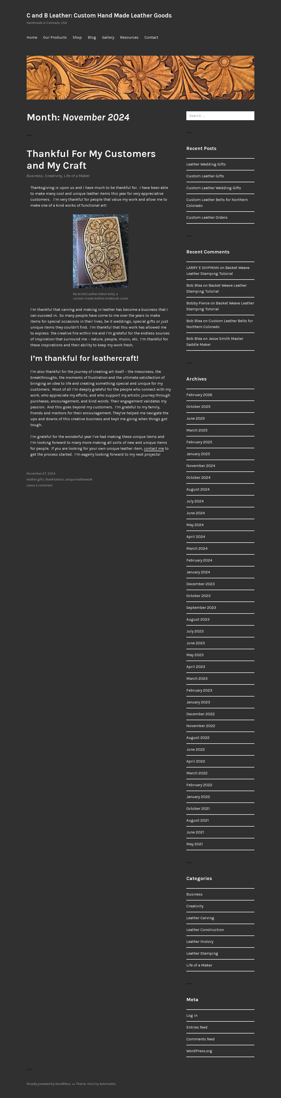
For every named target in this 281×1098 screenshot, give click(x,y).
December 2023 (200, 584)
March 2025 (197, 430)
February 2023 (199, 690)
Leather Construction (205, 929)
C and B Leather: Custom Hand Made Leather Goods (99, 15)
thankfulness (54, 479)
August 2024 (198, 489)
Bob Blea (194, 285)
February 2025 (199, 442)
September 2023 (201, 607)
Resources (129, 37)
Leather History (199, 941)
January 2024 (198, 572)
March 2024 (197, 548)
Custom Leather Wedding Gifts (213, 187)
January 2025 (198, 453)
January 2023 (198, 702)
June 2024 (195, 513)
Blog (92, 37)
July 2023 (195, 631)
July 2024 (195, 501)
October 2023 (198, 595)
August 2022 (198, 737)
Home (32, 37)
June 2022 (195, 749)
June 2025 (195, 418)
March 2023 (197, 678)
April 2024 (195, 536)
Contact (151, 37)
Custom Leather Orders (207, 217)
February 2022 (199, 784)
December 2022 (200, 714)
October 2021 (198, 808)
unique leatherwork (78, 479)
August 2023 (198, 619)
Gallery (108, 37)
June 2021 (195, 832)
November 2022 (200, 725)
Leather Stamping (202, 953)
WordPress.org (199, 1050)
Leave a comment (40, 485)
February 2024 (199, 560)
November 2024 (200, 465)
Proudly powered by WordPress (49, 1084)
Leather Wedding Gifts (206, 164)
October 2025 (198, 406)
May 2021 (194, 844)
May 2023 (195, 654)
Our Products (55, 37)
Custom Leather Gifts (205, 176)
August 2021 (197, 820)
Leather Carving (200, 917)
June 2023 (195, 643)
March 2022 (197, 773)
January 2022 (198, 796)
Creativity (53, 175)
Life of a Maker (77, 175)
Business (35, 175)
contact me (154, 448)
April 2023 (195, 666)
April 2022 (195, 761)
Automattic (108, 1084)
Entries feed (197, 1027)
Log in (191, 1015)
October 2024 (198, 477)
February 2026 (199, 394)
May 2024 (195, 524)
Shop (77, 37)
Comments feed (200, 1039)
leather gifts (35, 479)
